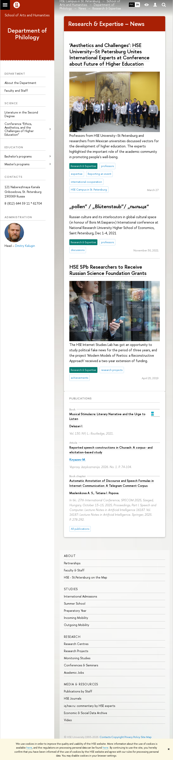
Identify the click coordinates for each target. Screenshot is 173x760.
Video (68, 720)
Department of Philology (27, 33)
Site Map (146, 737)
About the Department (20, 83)
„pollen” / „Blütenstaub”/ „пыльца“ (109, 206)
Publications (80, 398)
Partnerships (72, 563)
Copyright (117, 737)
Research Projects (76, 651)
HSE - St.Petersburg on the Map (85, 577)
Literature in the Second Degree (21, 114)
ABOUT (70, 556)
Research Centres (76, 644)
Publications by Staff (78, 691)
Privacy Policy (132, 737)
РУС (132, 4)
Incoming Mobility (76, 618)
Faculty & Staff (74, 570)
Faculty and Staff (16, 90)
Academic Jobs (74, 672)
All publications (80, 529)
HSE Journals (72, 698)
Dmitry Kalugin (25, 246)
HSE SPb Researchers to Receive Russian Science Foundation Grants (107, 269)
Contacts (105, 737)
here (29, 747)
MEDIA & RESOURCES (81, 684)
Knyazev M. (77, 459)
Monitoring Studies (77, 658)
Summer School (74, 603)
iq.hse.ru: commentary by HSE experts (89, 706)
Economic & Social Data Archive (85, 713)
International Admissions (80, 596)
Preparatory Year (75, 611)
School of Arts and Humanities (27, 15)
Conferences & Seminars (81, 665)
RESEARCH (72, 637)
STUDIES (71, 589)
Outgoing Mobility (76, 625)
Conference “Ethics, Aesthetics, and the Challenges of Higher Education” (19, 129)
